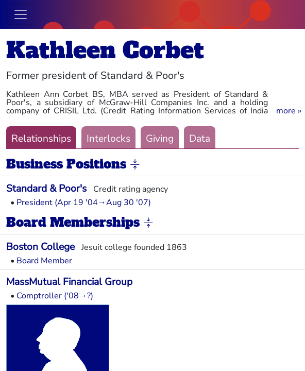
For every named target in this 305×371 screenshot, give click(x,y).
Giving (160, 138)
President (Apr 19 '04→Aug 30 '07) (83, 202)
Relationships (41, 138)
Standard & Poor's (46, 188)
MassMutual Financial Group (69, 282)
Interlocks (108, 138)
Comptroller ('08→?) (54, 295)
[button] (288, 111)
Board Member (44, 260)
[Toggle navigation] (20, 14)
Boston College (40, 247)
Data (199, 138)
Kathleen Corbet (105, 50)
